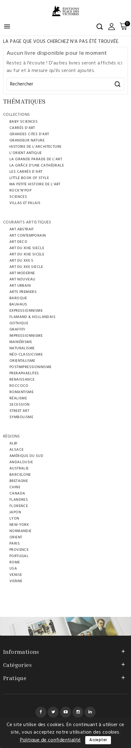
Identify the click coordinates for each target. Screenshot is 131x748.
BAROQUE (18, 298)
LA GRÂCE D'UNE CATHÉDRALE (36, 165)
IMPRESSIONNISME (26, 336)
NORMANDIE (20, 531)
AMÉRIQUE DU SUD (26, 456)
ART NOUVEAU (22, 279)
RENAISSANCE (21, 380)
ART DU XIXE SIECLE (26, 248)
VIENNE (15, 581)
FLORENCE (18, 506)
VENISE (15, 575)
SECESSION (19, 405)
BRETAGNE (18, 481)
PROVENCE (19, 550)
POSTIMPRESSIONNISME (30, 367)
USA (13, 569)
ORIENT (15, 537)
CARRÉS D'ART (22, 128)
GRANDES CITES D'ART (29, 134)
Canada (17, 493)
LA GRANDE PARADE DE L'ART (35, 159)
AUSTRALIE (19, 468)
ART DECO (18, 242)
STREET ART (19, 411)
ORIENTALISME (22, 361)
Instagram (77, 712)
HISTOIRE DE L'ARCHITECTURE (35, 147)
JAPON (15, 512)
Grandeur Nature (27, 140)
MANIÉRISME (20, 342)
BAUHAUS (18, 304)
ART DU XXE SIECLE (26, 267)
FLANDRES (18, 500)
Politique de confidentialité (50, 740)
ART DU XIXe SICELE (26, 254)
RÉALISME (18, 398)
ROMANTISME (21, 392)
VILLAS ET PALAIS (24, 203)
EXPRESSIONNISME (26, 311)
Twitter (53, 712)
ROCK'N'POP (20, 190)
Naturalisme (21, 348)
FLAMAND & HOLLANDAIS (32, 317)
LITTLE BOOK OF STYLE (29, 178)
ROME (14, 562)
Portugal (19, 556)
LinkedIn (90, 712)
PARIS (14, 544)
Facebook (40, 712)
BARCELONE (20, 475)
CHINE (14, 487)
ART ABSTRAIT (21, 229)
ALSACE (16, 450)
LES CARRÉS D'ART (25, 172)
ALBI (13, 443)
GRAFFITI (17, 329)
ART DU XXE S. (21, 261)
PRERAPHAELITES (24, 373)
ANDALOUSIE (21, 462)
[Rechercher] (65, 84)
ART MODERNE (22, 273)
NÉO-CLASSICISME (26, 354)
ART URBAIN (20, 286)
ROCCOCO (19, 386)
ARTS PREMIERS (23, 292)
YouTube (65, 712)
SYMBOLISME (21, 417)
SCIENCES (18, 197)
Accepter (98, 740)
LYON (14, 518)
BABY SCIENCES (23, 122)
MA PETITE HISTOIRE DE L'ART (34, 184)
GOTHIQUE (18, 323)
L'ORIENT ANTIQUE (25, 153)
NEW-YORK (19, 525)
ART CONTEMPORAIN (27, 236)
